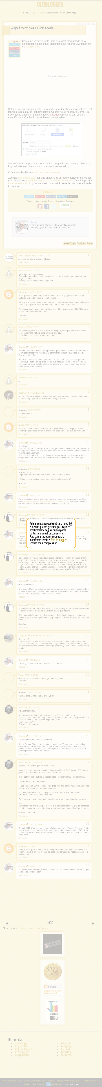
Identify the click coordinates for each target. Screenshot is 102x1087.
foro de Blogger (59, 540)
